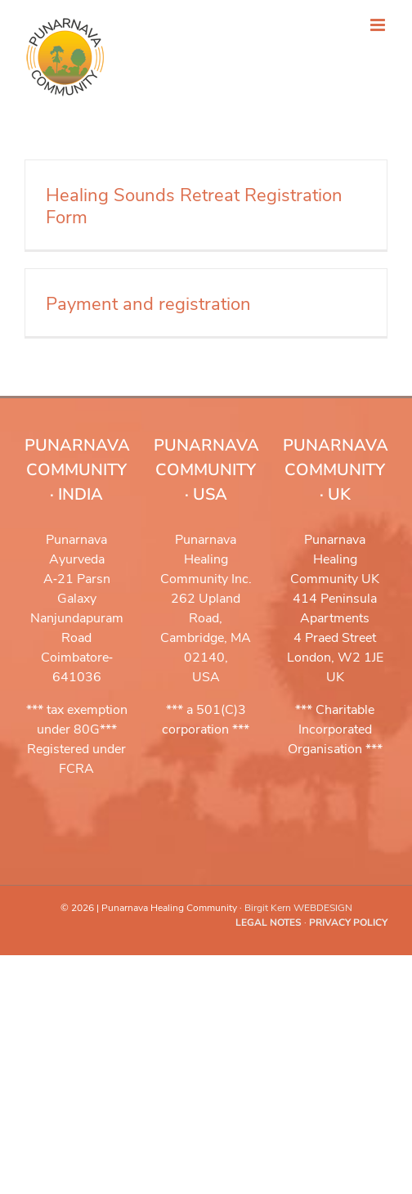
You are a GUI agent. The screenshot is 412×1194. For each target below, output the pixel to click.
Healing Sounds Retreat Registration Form (194, 206)
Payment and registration (148, 304)
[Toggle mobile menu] (378, 25)
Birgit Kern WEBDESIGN (298, 907)
